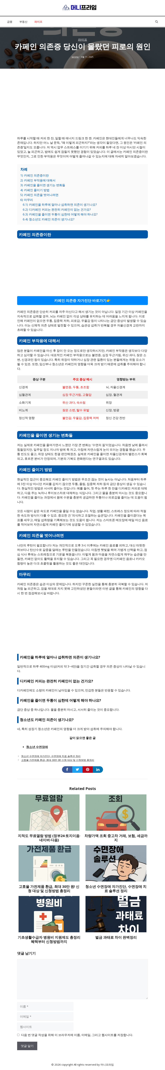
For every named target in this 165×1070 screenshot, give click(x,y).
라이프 (38, 21)
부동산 (23, 21)
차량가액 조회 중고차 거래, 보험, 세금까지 (116, 837)
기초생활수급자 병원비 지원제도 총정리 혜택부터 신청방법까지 (49, 939)
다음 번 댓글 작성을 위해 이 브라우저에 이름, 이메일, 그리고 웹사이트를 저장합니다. (77, 1035)
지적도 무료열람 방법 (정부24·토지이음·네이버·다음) (49, 837)
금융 (9, 21)
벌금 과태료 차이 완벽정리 (116, 937)
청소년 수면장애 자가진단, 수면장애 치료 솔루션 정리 (51, 756)
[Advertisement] (82, 106)
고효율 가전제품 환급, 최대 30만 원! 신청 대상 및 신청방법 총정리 (57, 760)
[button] (156, 21)
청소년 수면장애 (37, 747)
